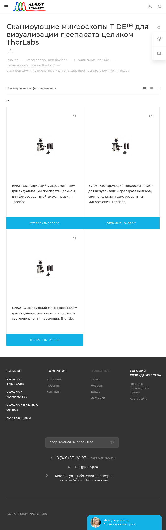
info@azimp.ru (86, 467)
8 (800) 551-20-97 (71, 458)
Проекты (52, 385)
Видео (95, 391)
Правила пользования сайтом (139, 388)
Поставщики (18, 418)
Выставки (98, 397)
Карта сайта (138, 398)
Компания (56, 370)
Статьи (96, 379)
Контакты (53, 391)
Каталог (14, 370)
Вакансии (53, 379)
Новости (97, 385)
